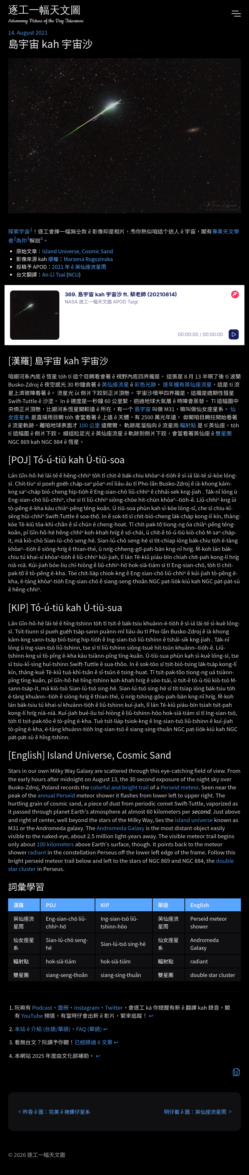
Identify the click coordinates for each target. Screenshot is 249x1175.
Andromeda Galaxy (121, 828)
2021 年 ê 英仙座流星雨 (79, 266)
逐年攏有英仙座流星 (187, 384)
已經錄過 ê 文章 (94, 1042)
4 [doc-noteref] (41, 238)
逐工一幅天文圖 (44, 11)
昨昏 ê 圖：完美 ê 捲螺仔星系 (56, 1111)
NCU (73, 274)
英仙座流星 (115, 384)
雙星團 (224, 433)
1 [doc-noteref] (31, 229)
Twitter (114, 1007)
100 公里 (89, 425)
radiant (37, 852)
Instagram (87, 1007)
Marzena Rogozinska (88, 259)
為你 (21, 240)
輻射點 (188, 425)
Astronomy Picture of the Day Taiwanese (46, 20)
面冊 (63, 1007)
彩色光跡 (145, 384)
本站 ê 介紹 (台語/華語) (43, 1029)
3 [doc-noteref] (28, 238)
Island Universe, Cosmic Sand (77, 251)
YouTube (32, 1015)
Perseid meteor (179, 787)
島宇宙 (143, 409)
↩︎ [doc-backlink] (151, 1015)
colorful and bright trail (119, 787)
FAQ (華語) (89, 1029)
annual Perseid (56, 795)
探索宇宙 (19, 231)
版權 (53, 259)
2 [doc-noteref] (15, 238)
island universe (194, 820)
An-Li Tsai (53, 274)
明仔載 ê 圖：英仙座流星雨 (195, 1111)
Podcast (42, 1007)
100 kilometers (55, 844)
